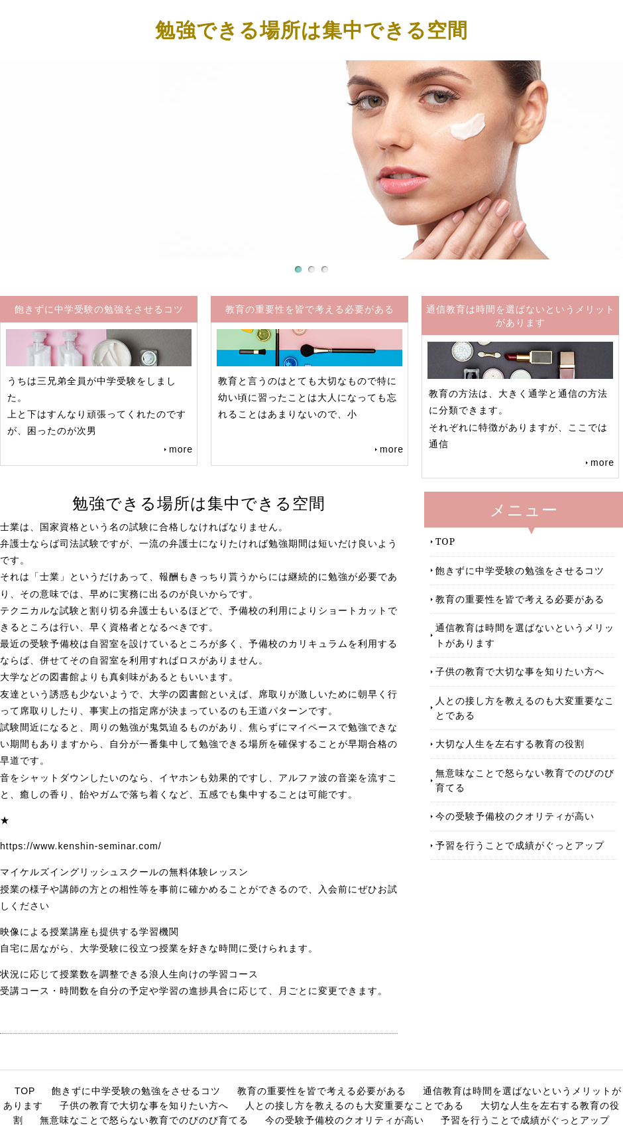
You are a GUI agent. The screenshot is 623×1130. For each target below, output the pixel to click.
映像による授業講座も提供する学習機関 (89, 931)
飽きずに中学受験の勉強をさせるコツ (519, 570)
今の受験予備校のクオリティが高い (515, 816)
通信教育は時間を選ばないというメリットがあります (524, 634)
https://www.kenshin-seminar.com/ (81, 846)
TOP (445, 541)
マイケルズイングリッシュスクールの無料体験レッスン (124, 872)
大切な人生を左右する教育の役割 (510, 743)
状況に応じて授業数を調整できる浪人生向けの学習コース (129, 974)
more (181, 449)
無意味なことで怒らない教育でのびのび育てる (524, 780)
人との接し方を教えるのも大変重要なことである (524, 707)
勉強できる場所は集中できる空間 (311, 29)
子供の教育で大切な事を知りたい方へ (519, 671)
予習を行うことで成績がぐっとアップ (519, 845)
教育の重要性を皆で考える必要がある (519, 599)
